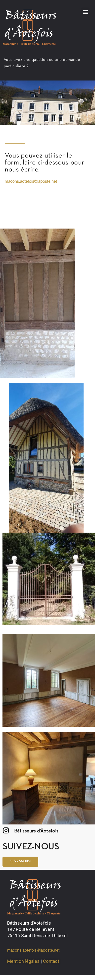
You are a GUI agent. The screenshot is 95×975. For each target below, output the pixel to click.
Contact (51, 961)
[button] (85, 11)
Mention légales (23, 961)
